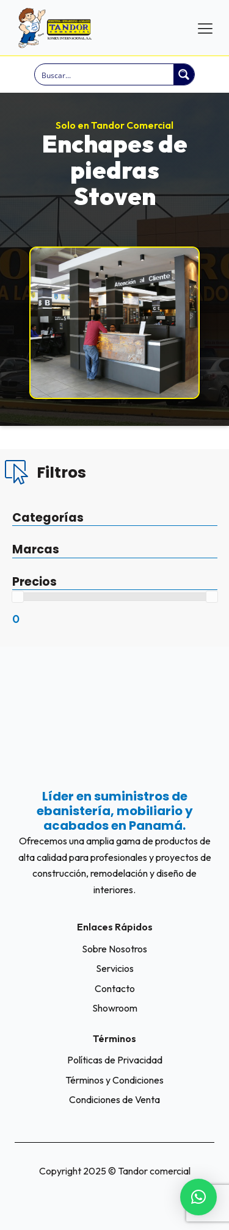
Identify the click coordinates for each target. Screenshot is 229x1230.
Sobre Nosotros (114, 949)
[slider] (18, 597)
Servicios (115, 968)
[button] (198, 1197)
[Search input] (105, 74)
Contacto (115, 988)
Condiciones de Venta (114, 1099)
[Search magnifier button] (183, 74)
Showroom (114, 1008)
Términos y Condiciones (114, 1080)
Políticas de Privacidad (114, 1060)
